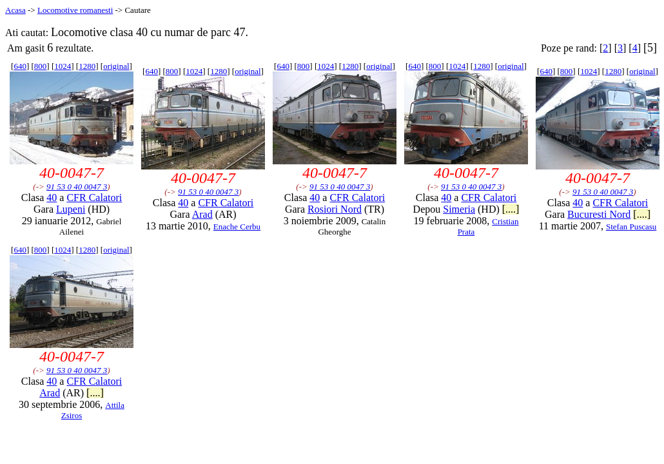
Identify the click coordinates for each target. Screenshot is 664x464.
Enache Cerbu (236, 226)
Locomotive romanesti (75, 10)
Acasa (15, 10)
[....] (511, 209)
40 (51, 197)
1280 (87, 66)
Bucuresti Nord (598, 214)
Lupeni (70, 209)
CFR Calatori (94, 197)
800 (40, 66)
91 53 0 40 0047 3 (76, 186)
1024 (62, 66)
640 (20, 66)
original (116, 66)
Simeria (459, 209)
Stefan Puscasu (631, 226)
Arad (202, 214)
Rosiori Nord (335, 209)
